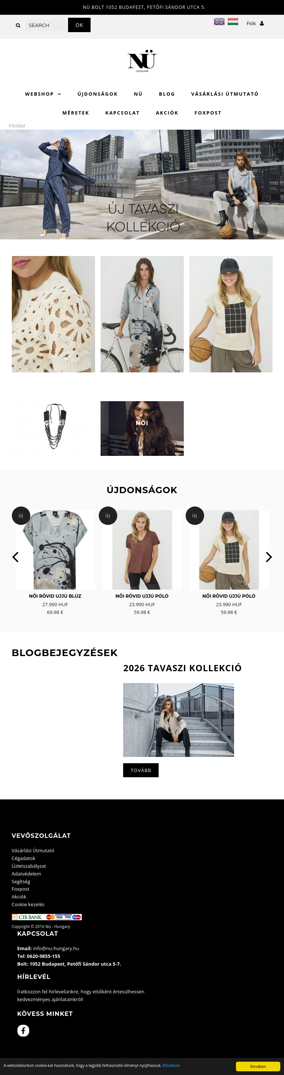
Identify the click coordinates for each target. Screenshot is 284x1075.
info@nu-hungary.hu (56, 948)
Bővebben (171, 1065)
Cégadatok (24, 858)
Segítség (21, 881)
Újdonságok (97, 94)
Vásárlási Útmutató (225, 94)
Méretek (75, 112)
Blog (167, 94)
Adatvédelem (26, 873)
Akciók (167, 112)
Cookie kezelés (28, 904)
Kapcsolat (122, 112)
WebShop (39, 94)
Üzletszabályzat (29, 866)
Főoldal (17, 125)
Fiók (255, 23)
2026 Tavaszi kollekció (182, 668)
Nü (138, 94)
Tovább (141, 770)
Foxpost (208, 112)
